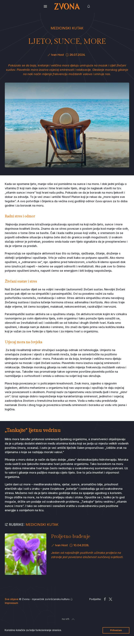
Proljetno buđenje (70, 536)
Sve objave (11, 599)
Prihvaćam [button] (116, 630)
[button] (45, 6)
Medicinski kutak (67, 28)
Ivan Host (57, 54)
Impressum (11, 603)
